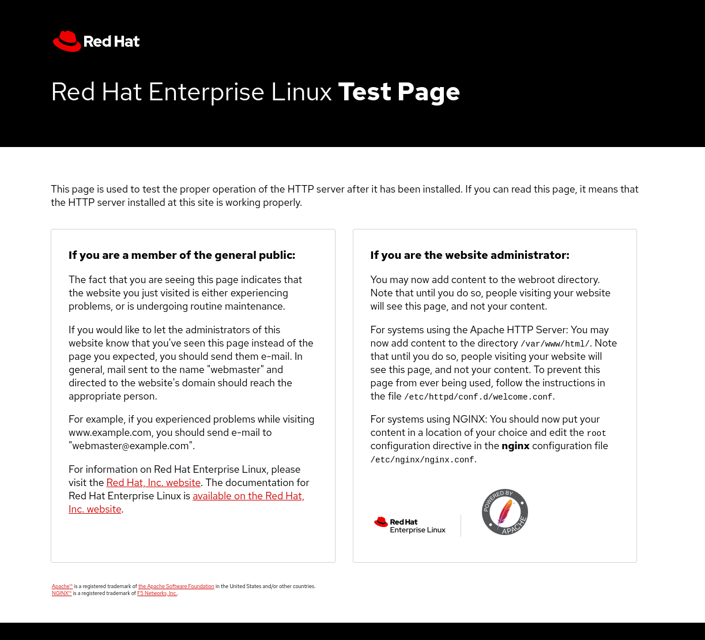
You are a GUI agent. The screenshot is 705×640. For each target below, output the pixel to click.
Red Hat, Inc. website (154, 482)
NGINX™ (61, 593)
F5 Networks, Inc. (157, 593)
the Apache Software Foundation (176, 586)
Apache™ (62, 586)
